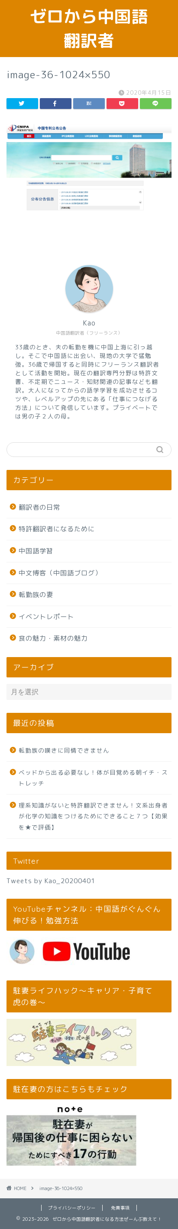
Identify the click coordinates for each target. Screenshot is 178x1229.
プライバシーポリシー (72, 1208)
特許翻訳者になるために (57, 528)
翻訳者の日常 (39, 507)
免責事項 (120, 1208)
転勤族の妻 (36, 594)
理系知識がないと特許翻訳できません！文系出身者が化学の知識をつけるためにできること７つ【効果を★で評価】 (93, 816)
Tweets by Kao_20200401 (50, 880)
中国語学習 (36, 550)
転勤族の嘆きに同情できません (64, 750)
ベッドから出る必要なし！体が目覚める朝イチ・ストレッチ (93, 778)
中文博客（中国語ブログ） (60, 573)
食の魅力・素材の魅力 (53, 638)
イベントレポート (46, 616)
